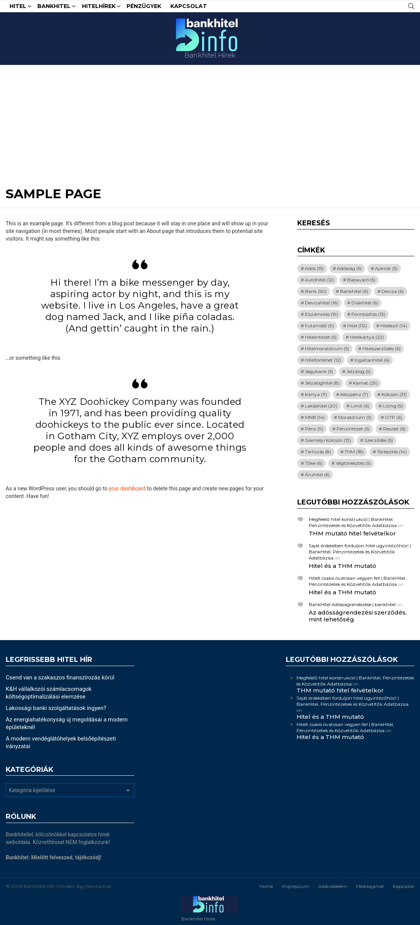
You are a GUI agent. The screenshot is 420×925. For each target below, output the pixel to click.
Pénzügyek (144, 6)
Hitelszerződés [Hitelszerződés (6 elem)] (381, 348)
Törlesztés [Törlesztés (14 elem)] (392, 451)
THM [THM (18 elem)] (354, 451)
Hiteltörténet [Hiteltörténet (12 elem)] (323, 360)
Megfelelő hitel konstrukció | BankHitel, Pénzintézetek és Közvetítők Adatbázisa (353, 522)
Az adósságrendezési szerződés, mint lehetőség (358, 616)
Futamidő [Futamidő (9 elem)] (319, 325)
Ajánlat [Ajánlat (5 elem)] (386, 268)
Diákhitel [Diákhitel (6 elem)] (364, 303)
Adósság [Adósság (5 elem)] (349, 268)
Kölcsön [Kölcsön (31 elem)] (394, 394)
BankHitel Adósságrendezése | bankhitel (352, 604)
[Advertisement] (210, 122)
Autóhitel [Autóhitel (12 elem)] (319, 280)
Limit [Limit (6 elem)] (360, 406)
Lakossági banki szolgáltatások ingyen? (56, 708)
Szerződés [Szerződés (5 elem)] (378, 440)
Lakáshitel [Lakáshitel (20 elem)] (321, 406)
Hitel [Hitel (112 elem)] (357, 325)
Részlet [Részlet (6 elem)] (394, 429)
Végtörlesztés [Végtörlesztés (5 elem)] (353, 463)
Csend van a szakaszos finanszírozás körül (60, 677)
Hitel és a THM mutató (342, 565)
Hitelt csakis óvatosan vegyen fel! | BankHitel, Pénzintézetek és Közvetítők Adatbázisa (357, 581)
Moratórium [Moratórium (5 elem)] (355, 417)
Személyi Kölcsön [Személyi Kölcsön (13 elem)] (328, 440)
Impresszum (295, 886)
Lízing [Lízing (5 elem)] (393, 406)
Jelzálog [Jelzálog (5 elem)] (358, 371)
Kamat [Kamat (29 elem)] (365, 383)
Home (266, 886)
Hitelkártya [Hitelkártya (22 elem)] (367, 337)
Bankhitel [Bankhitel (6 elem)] (354, 291)
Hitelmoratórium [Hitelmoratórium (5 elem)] (327, 348)
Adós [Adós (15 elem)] (314, 268)
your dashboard (127, 488)
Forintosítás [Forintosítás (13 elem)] (368, 314)
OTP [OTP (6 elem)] (393, 417)
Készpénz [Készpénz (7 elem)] (354, 394)
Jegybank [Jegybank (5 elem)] (319, 371)
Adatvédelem (332, 886)
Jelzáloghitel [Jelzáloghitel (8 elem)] (322, 383)
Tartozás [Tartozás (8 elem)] (318, 451)
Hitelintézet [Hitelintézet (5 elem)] (321, 337)
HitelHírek (98, 7)
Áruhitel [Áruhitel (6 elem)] (317, 474)
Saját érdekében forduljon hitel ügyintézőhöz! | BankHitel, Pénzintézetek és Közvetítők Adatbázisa (360, 552)
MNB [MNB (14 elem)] (315, 417)
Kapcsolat (188, 6)
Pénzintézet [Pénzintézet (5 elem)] (353, 429)
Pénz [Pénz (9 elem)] (314, 429)
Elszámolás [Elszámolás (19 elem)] (321, 314)
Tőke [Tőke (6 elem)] (313, 463)
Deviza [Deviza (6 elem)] (393, 291)
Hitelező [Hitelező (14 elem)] (393, 325)
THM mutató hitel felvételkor (352, 533)
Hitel (18, 7)
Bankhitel (54, 7)
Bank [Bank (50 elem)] (316, 291)
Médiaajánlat (370, 886)
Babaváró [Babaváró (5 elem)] (361, 280)
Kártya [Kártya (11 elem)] (316, 394)
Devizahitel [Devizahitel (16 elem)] (321, 303)
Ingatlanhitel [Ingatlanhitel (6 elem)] (372, 360)
